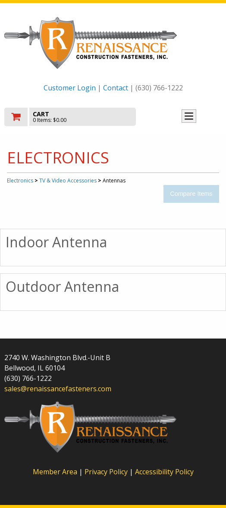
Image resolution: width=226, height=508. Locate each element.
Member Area (55, 471)
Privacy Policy (107, 471)
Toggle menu (189, 116)
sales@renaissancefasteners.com (57, 388)
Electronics (20, 180)
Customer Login (70, 88)
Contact (115, 88)
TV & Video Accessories (68, 180)
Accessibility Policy (164, 471)
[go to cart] (80, 117)
